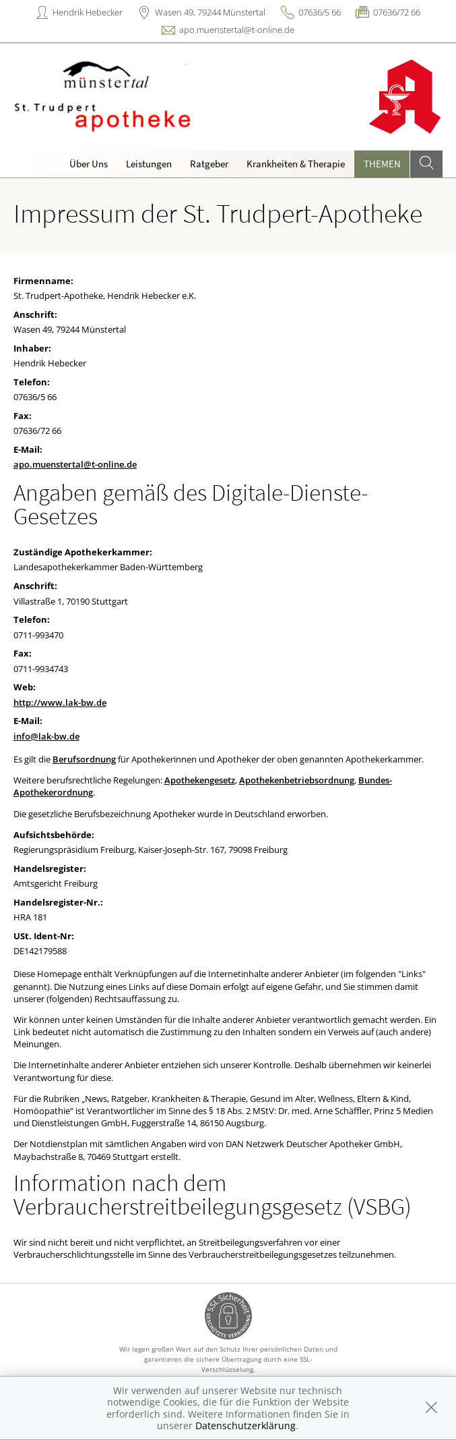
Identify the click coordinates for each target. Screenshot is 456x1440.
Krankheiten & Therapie (296, 163)
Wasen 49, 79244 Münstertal (210, 12)
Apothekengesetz (199, 780)
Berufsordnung (84, 759)
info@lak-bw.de (46, 736)
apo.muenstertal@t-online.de (236, 30)
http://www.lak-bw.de (59, 702)
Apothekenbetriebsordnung (296, 780)
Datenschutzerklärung (245, 1425)
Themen (382, 163)
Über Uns (88, 163)
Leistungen (149, 163)
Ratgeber (209, 163)
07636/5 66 (319, 12)
